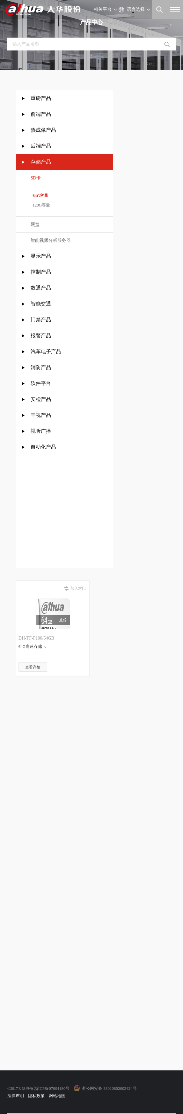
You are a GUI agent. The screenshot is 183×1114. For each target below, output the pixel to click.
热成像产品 (43, 130)
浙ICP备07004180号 (52, 1088)
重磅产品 (41, 98)
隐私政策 (36, 1095)
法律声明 (15, 1095)
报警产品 (41, 335)
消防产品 (41, 367)
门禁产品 (41, 319)
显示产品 (41, 256)
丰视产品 (41, 415)
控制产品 (41, 272)
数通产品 (41, 288)
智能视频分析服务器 (51, 240)
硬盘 (35, 224)
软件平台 (41, 383)
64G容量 (39, 195)
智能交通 (41, 303)
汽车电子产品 (46, 351)
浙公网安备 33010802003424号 (109, 1088)
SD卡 (36, 178)
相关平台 (103, 9)
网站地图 (57, 1095)
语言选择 (136, 9)
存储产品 (41, 162)
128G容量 (40, 205)
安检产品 (41, 399)
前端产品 (41, 114)
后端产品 (41, 146)
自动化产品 (43, 447)
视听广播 (41, 431)
